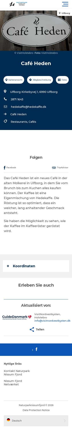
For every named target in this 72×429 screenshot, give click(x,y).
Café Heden (18, 114)
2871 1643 (17, 99)
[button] (53, 4)
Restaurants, (20, 121)
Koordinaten (21, 266)
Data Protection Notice (36, 410)
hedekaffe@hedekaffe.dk (28, 107)
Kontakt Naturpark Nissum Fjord (17, 372)
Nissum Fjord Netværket (13, 382)
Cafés (32, 121)
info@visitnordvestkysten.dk (52, 320)
